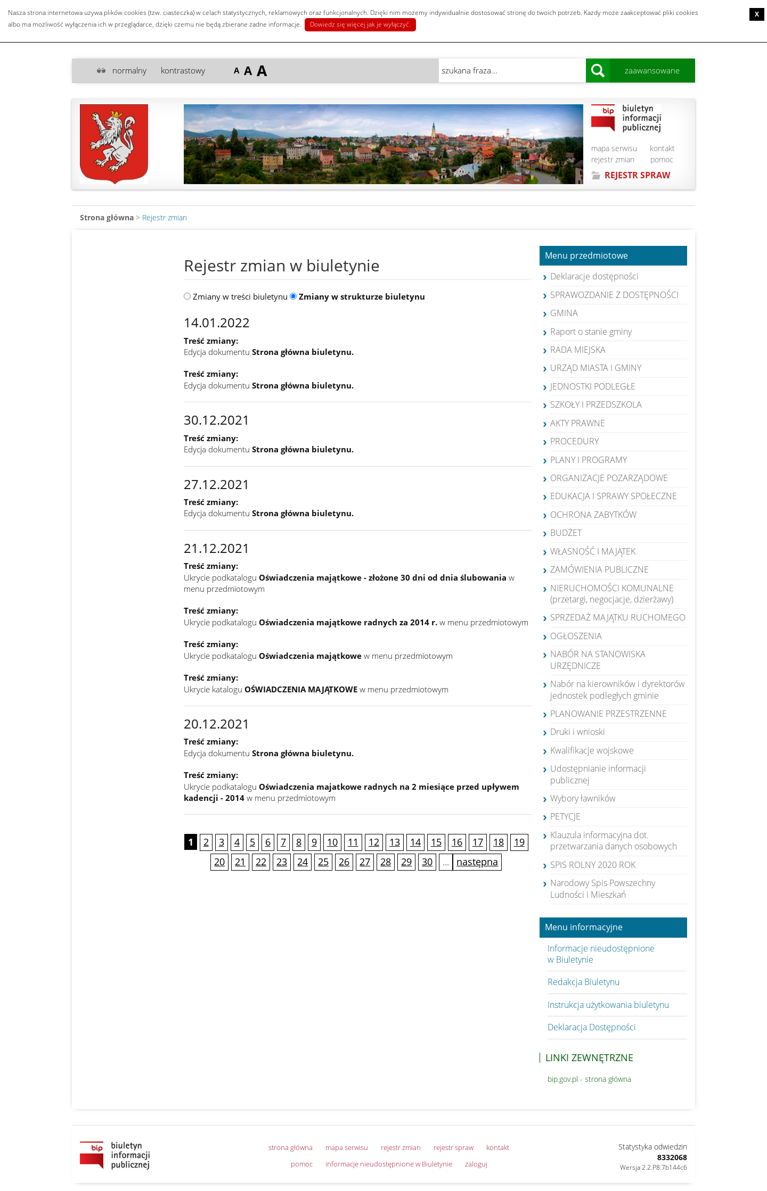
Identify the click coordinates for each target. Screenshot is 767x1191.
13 (394, 842)
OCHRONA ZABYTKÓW (593, 514)
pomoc (661, 159)
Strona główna (107, 217)
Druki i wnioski (577, 732)
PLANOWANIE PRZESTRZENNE (608, 713)
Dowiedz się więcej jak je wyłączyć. (360, 24)
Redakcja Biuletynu (583, 982)
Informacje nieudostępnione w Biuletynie (601, 953)
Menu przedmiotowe (586, 256)
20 (219, 861)
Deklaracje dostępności (594, 276)
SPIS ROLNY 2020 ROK (592, 865)
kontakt (662, 148)
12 (374, 842)
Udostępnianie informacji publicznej (598, 774)
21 (240, 861)
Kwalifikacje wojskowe (592, 750)
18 (498, 842)
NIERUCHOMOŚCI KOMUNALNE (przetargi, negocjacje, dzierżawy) (612, 593)
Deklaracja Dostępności (592, 1027)
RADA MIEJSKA (578, 349)
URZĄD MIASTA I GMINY (595, 368)
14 (415, 842)
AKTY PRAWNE (577, 423)
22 (261, 861)
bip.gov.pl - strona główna (589, 1079)
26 (344, 861)
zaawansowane (652, 70)
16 (457, 842)
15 (436, 842)
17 (477, 842)
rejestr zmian (612, 159)
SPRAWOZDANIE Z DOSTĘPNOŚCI (614, 295)
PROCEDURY (574, 441)
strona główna (290, 1147)
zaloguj (476, 1164)
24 (302, 861)
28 (385, 861)
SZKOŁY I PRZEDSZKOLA (596, 404)
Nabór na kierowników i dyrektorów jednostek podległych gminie (617, 689)
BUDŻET (566, 533)
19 (519, 842)
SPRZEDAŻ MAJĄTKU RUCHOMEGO (618, 617)
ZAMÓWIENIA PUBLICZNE (599, 569)
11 (353, 842)
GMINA (564, 313)
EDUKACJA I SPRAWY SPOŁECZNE (613, 496)
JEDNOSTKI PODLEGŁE (592, 386)
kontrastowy (183, 70)
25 (323, 861)
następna (477, 861)
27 (365, 861)
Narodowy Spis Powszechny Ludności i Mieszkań (602, 888)
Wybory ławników (583, 798)
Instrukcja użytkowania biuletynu (608, 1005)
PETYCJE (565, 816)
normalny (129, 70)
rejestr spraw (454, 1147)
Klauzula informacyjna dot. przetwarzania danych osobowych (613, 840)
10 (332, 842)
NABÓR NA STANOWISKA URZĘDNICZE (598, 659)
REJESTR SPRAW (637, 175)
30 (427, 861)
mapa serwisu (614, 148)
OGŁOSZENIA (576, 636)
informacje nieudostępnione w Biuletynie (388, 1164)
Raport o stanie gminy (591, 331)
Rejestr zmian (164, 217)
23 (281, 861)
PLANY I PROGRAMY (588, 460)
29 (406, 861)
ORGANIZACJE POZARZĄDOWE (609, 478)
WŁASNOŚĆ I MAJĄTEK (592, 551)
